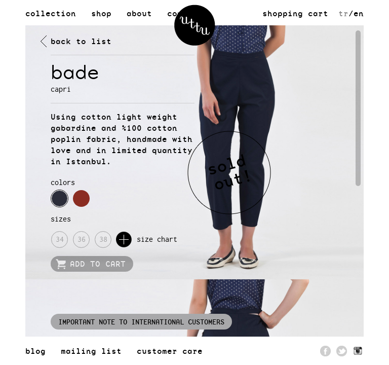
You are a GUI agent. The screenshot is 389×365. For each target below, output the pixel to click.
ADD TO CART (98, 263)
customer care (170, 350)
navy (59, 198)
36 (81, 239)
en (359, 13)
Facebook (325, 350)
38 (103, 239)
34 (60, 239)
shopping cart (295, 13)
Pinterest (358, 350)
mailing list (91, 350)
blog (35, 350)
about (139, 13)
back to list (81, 41)
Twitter (341, 350)
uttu (194, 25)
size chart (146, 239)
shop (101, 13)
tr (343, 13)
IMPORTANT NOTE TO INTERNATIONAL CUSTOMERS (141, 321)
